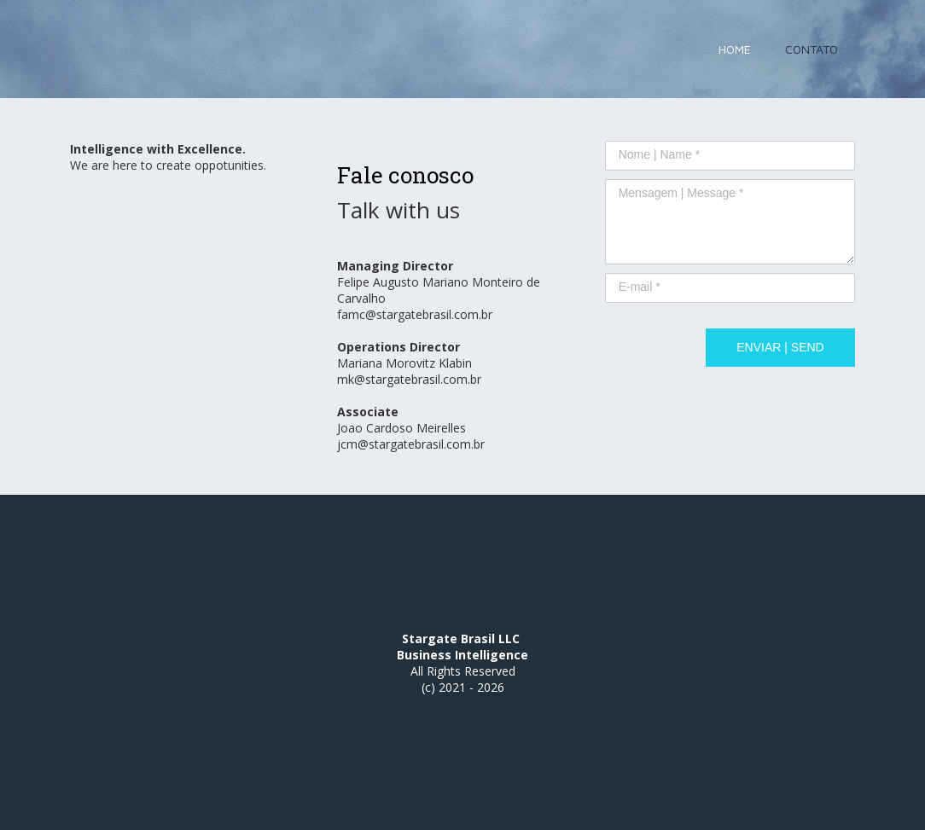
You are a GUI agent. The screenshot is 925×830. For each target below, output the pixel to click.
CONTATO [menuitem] (811, 49)
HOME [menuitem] (734, 49)
